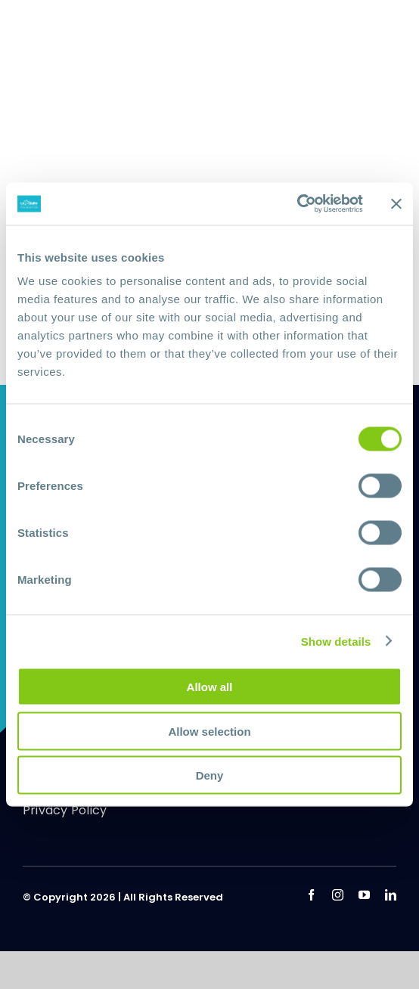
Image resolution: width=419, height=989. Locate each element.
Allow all (210, 687)
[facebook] (311, 895)
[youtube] (364, 895)
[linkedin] (390, 895)
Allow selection (209, 730)
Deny (210, 775)
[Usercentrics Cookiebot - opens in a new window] (297, 204)
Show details (336, 640)
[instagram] (337, 895)
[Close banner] (396, 203)
